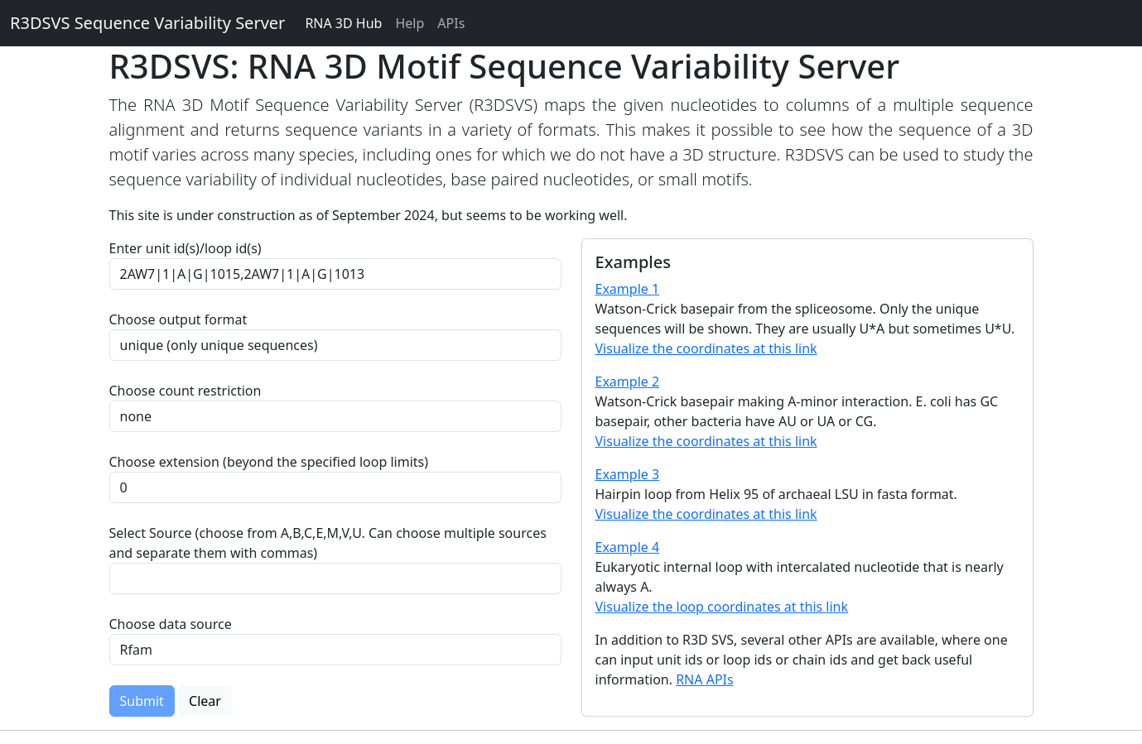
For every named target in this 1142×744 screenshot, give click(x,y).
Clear (205, 701)
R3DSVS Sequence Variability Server (147, 23)
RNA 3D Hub (343, 23)
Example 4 (627, 547)
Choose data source (170, 624)
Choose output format (178, 319)
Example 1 (627, 289)
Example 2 (627, 381)
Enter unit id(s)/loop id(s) (188, 248)
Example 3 (627, 474)
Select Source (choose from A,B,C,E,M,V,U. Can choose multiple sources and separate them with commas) (328, 543)
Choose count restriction (185, 391)
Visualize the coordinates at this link (706, 348)
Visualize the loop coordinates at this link (722, 607)
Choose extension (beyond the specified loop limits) (269, 462)
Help (409, 23)
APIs (451, 23)
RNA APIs (705, 679)
